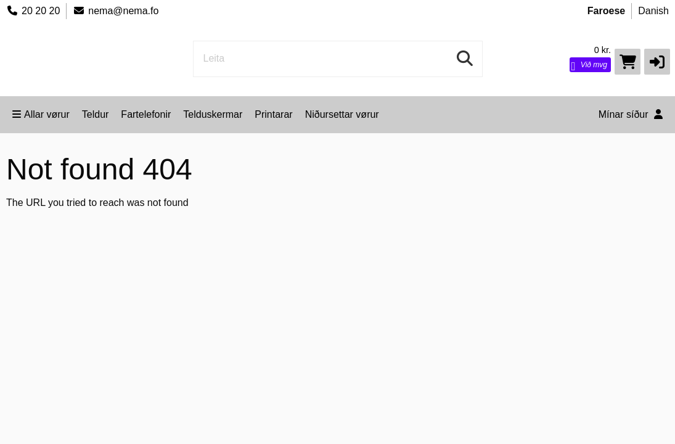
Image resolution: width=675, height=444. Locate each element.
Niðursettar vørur (342, 114)
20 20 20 (33, 11)
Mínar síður (631, 114)
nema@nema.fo (115, 11)
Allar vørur (41, 114)
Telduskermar (212, 114)
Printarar (273, 114)
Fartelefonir (146, 114)
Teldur (95, 114)
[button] (657, 62)
